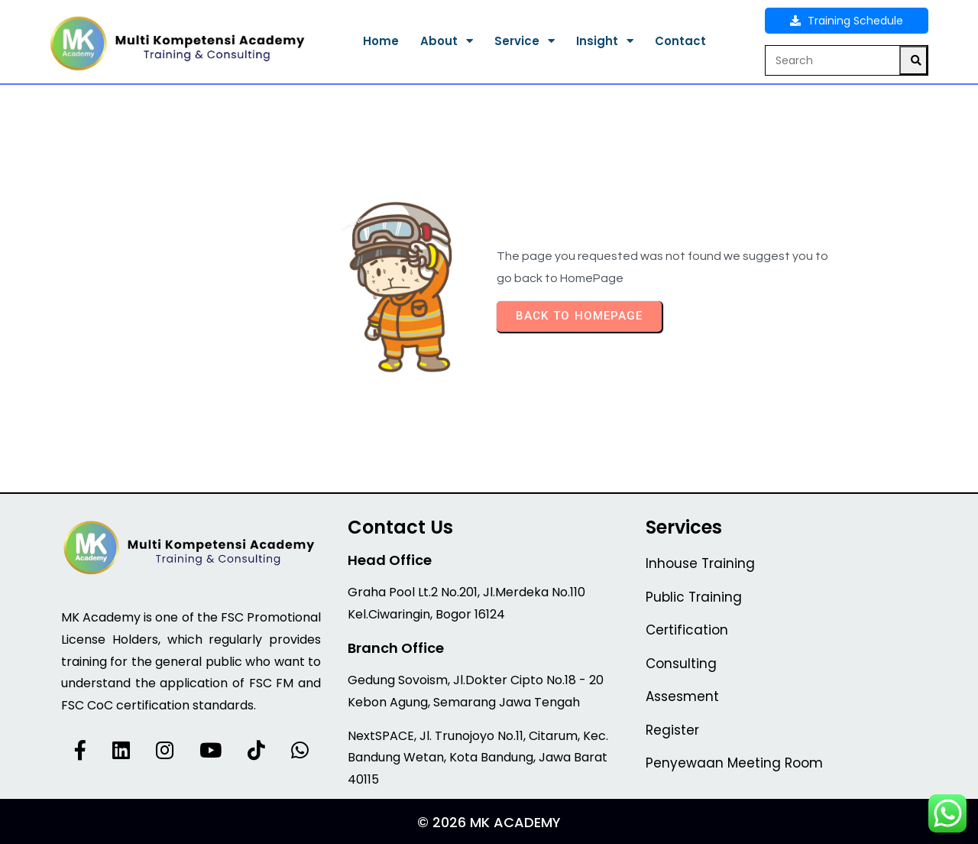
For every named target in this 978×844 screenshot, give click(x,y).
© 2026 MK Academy (489, 822)
